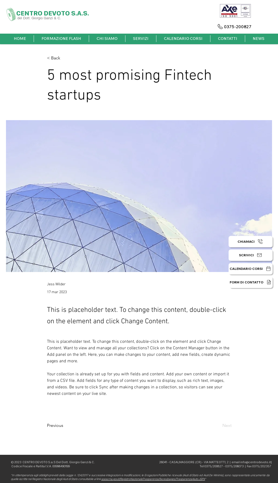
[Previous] (65, 425)
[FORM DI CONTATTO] (251, 282)
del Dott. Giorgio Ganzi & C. (39, 18)
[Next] (218, 425)
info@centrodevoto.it (255, 462)
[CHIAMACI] (251, 241)
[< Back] (65, 58)
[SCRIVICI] (251, 255)
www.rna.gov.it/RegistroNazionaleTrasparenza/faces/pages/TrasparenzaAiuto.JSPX (153, 479)
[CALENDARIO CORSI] (251, 268)
